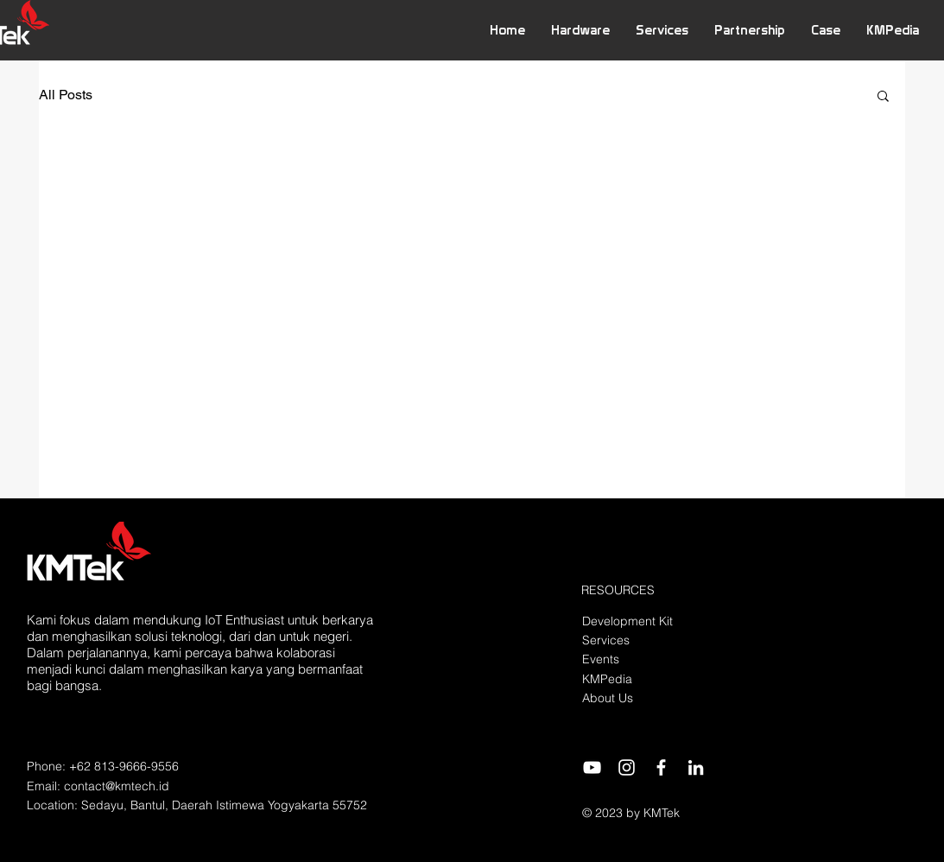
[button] (580, 30)
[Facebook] (661, 767)
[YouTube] (592, 767)
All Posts (65, 94)
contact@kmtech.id (116, 786)
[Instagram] (626, 767)
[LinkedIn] (695, 767)
